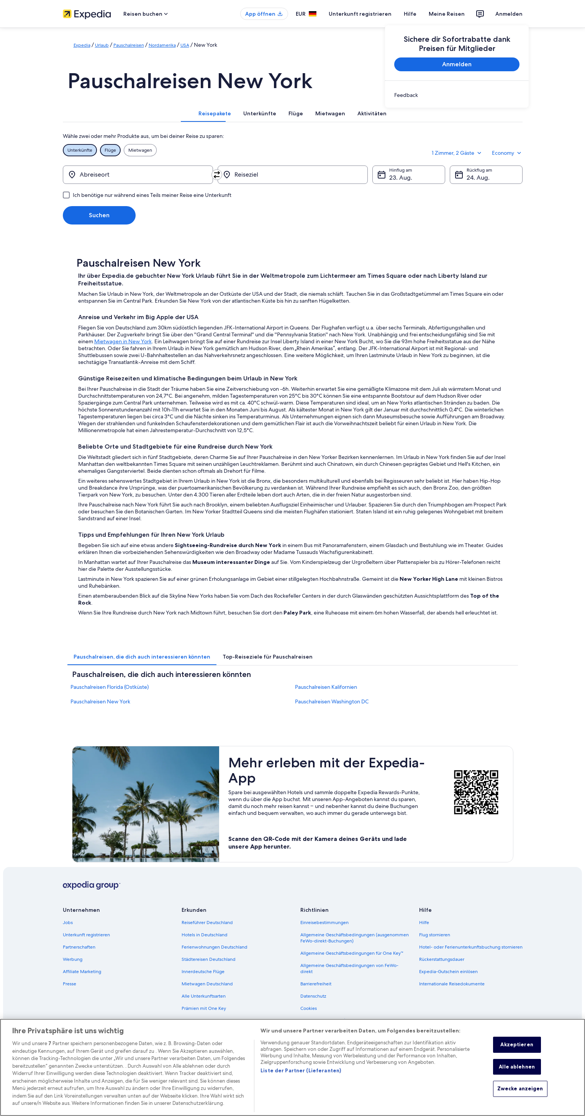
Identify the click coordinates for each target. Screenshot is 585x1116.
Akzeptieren (516, 1051)
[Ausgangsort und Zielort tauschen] (216, 174)
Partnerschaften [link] (79, 947)
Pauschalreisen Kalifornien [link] (326, 686)
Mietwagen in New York (123, 341)
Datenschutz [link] (313, 996)
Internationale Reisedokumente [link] (452, 984)
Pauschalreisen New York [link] (100, 701)
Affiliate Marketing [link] (82, 972)
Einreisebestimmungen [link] (324, 922)
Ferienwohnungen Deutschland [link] (214, 947)
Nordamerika (162, 45)
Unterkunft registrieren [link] (86, 935)
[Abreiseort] (138, 175)
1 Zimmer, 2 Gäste (457, 152)
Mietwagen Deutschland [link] (207, 984)
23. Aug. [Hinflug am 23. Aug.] (400, 178)
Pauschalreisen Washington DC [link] (332, 701)
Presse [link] (69, 984)
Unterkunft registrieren (360, 13)
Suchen (99, 215)
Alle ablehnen (517, 1073)
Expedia (82, 45)
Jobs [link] (68, 922)
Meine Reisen (447, 13)
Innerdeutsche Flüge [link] (203, 972)
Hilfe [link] (424, 922)
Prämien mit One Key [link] (204, 1008)
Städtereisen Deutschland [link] (209, 959)
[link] (457, 95)
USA (184, 45)
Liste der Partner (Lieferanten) (301, 1077)
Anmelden (509, 13)
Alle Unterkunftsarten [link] (204, 996)
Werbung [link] (72, 959)
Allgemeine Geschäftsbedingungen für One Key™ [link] (352, 953)
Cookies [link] (308, 1008)
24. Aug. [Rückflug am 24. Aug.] (478, 178)
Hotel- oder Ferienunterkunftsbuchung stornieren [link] (471, 947)
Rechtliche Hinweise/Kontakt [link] (330, 1021)
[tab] (214, 113)
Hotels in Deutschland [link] (205, 935)
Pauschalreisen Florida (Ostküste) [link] (109, 686)
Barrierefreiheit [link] (315, 984)
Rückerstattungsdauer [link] (441, 959)
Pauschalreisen (128, 45)
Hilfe (410, 13)
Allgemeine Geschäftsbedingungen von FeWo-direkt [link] (349, 968)
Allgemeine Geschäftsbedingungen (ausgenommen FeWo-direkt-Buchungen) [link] (354, 938)
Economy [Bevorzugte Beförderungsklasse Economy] (507, 152)
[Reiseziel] (293, 175)
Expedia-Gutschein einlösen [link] (448, 972)
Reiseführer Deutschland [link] (207, 922)
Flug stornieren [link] (434, 935)
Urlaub (102, 45)
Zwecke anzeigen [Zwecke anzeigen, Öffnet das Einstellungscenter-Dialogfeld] (520, 1095)
